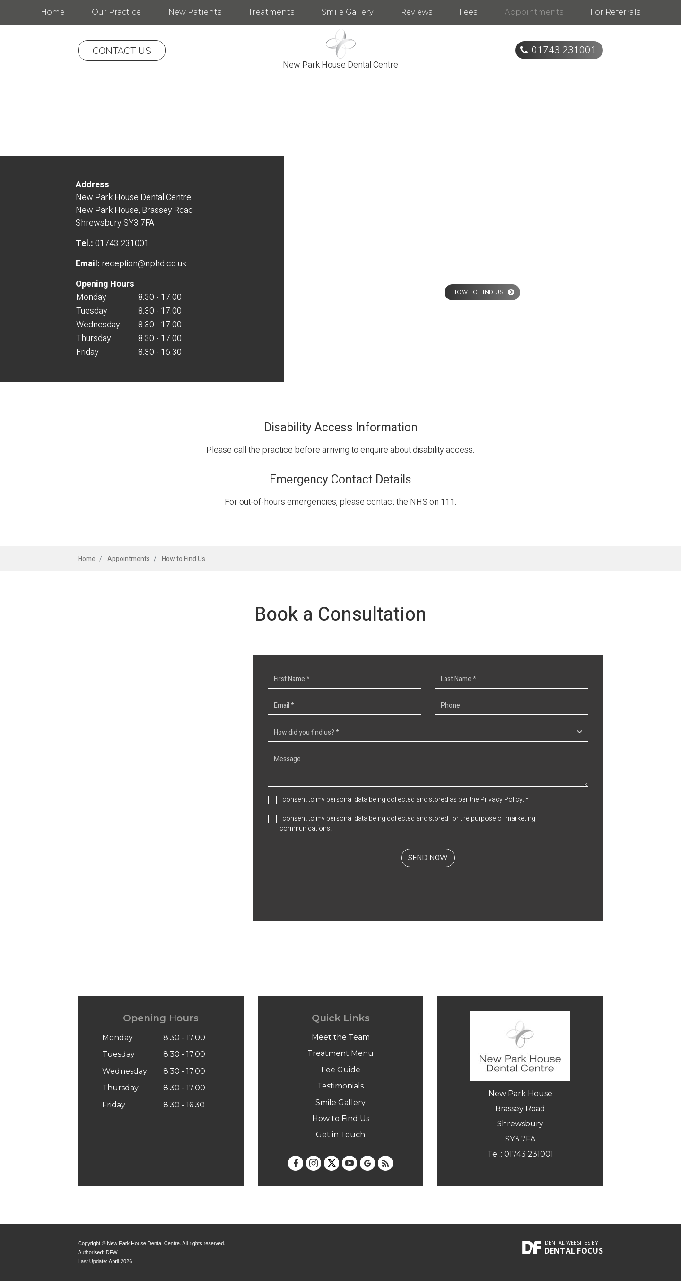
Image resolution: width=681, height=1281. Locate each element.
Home (53, 12)
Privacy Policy (501, 800)
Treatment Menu (340, 1053)
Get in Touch (340, 1134)
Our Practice (116, 12)
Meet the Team (341, 1037)
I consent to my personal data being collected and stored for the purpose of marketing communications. (407, 824)
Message (428, 768)
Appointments (534, 12)
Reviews (416, 12)
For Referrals (615, 12)
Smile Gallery (347, 12)
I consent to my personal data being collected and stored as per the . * (404, 800)
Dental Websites (567, 1242)
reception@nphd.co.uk (144, 263)
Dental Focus (573, 1251)
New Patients (194, 12)
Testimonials (340, 1085)
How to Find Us (340, 1118)
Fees (468, 12)
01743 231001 (564, 50)
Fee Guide (340, 1069)
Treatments (271, 12)
